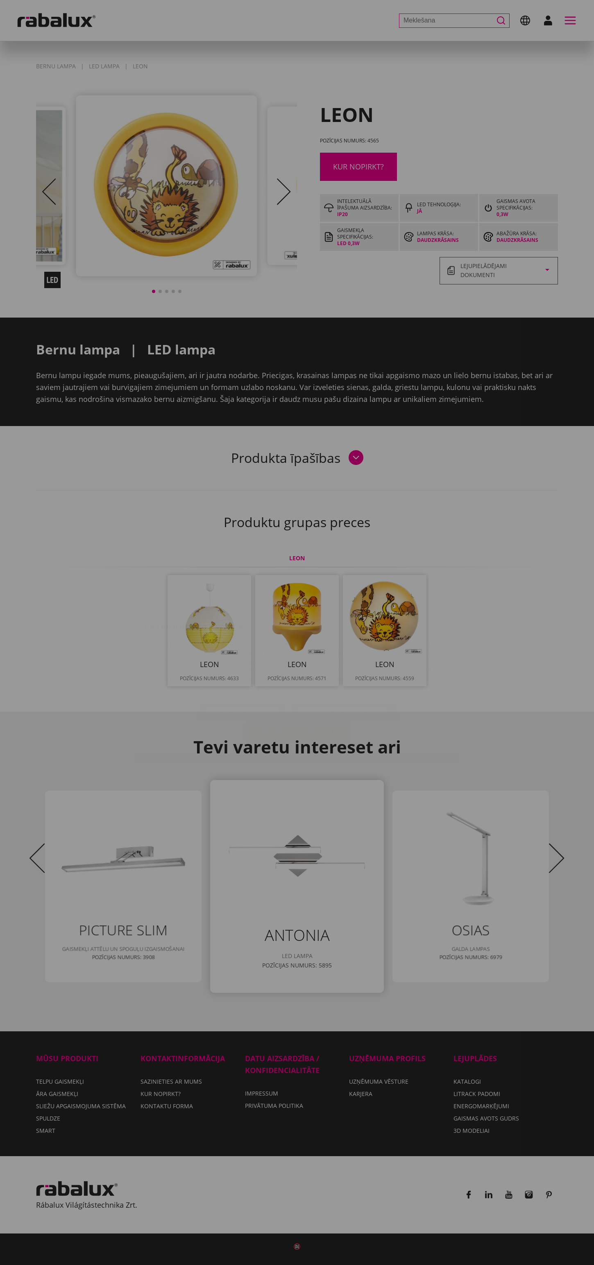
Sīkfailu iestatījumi (242, 662)
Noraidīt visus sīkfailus (343, 662)
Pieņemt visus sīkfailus (297, 683)
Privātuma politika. (317, 639)
